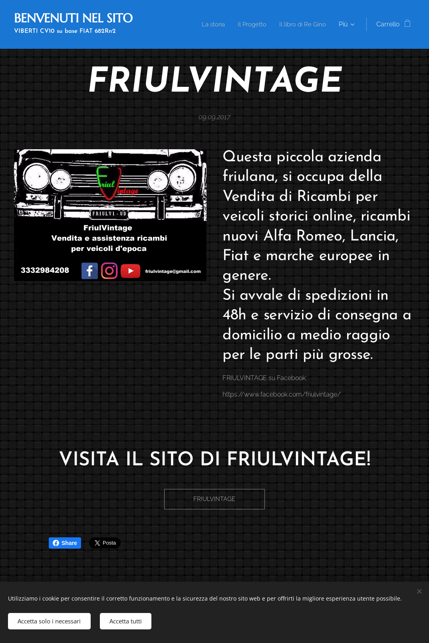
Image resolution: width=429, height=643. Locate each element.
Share (65, 543)
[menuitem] (272, 24)
